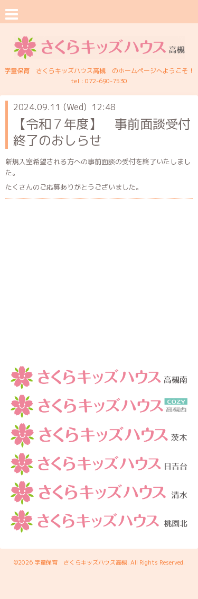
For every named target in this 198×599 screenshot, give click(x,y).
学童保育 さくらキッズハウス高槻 (80, 562)
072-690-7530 (106, 80)
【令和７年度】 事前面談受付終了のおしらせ (102, 132)
